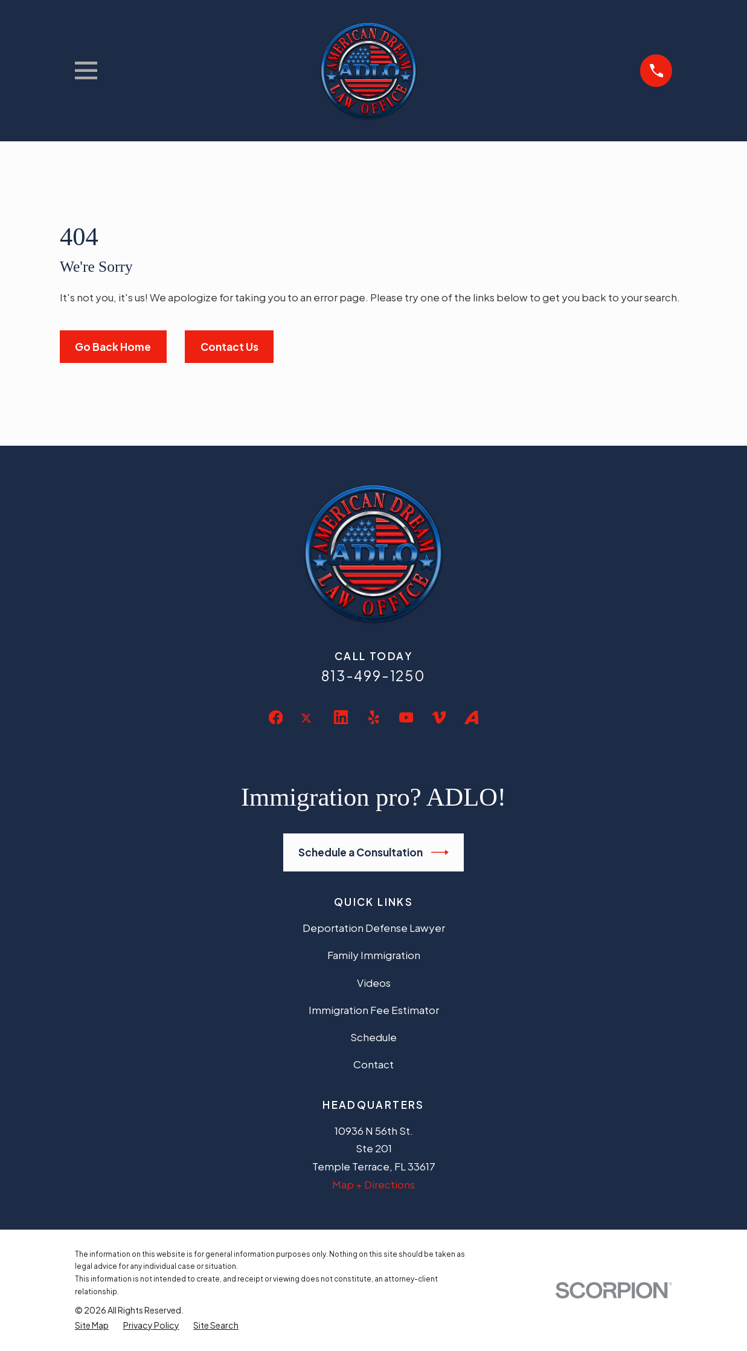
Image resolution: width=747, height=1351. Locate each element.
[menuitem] (92, 1325)
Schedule (373, 1037)
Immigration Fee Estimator (374, 1009)
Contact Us (229, 346)
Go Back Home (113, 346)
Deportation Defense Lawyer (374, 927)
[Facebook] (276, 717)
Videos (374, 982)
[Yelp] (374, 717)
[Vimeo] (439, 717)
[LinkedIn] (341, 717)
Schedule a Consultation (373, 852)
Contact (373, 1064)
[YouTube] (406, 717)
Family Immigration (373, 954)
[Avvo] (471, 717)
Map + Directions (373, 1184)
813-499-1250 (373, 675)
